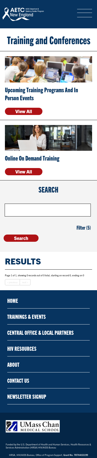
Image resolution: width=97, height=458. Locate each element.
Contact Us (18, 380)
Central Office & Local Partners (40, 332)
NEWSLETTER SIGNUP (26, 396)
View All (23, 111)
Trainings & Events (26, 316)
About (13, 364)
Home (12, 300)
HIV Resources (21, 348)
